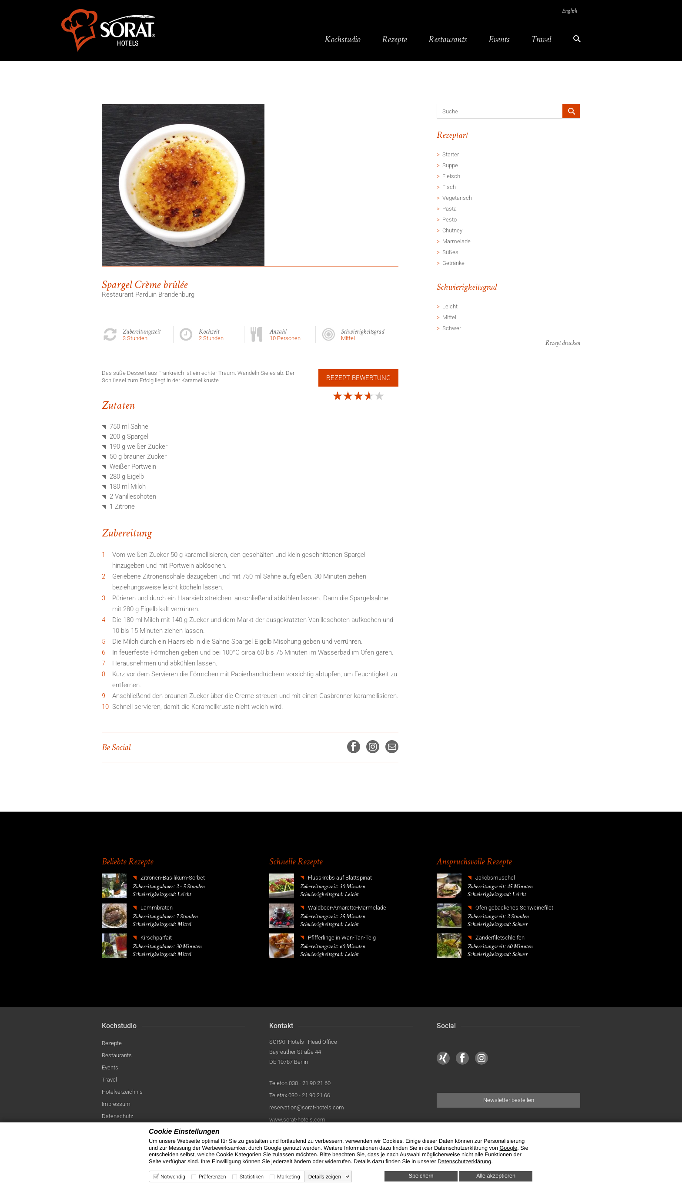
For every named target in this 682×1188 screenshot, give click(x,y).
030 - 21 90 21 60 (310, 1083)
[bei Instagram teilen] (372, 747)
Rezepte (393, 39)
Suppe (450, 166)
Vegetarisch (457, 198)
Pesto (449, 220)
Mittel (449, 318)
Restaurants (446, 39)
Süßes (450, 252)
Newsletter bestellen (508, 1100)
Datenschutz (117, 1116)
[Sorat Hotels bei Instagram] (481, 1058)
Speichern (421, 1176)
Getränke (453, 263)
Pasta (449, 209)
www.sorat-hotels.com (297, 1120)
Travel (540, 39)
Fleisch (451, 176)
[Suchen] (571, 112)
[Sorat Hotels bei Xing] (443, 1058)
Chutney (452, 231)
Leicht (450, 307)
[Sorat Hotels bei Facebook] (462, 1058)
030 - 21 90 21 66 (309, 1096)
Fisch (449, 187)
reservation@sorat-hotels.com (306, 1108)
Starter (450, 155)
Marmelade (456, 242)
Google (508, 1148)
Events (497, 39)
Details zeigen (324, 1177)
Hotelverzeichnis (122, 1092)
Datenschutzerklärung (464, 1161)
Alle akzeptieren (495, 1176)
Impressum (116, 1104)
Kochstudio (341, 39)
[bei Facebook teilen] (353, 747)
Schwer (451, 328)
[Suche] (495, 112)
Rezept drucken (562, 343)
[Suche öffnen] (573, 39)
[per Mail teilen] (391, 747)
